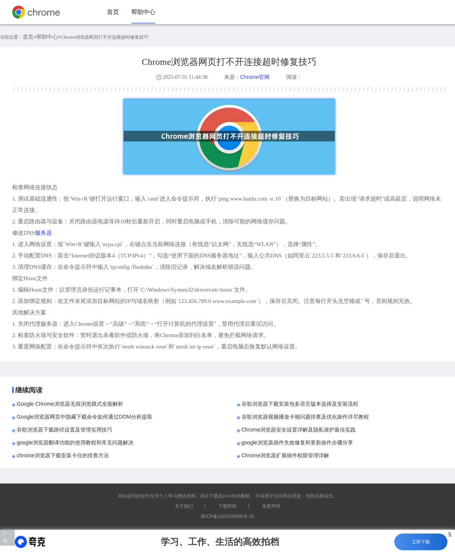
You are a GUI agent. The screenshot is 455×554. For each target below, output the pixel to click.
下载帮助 (227, 506)
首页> (29, 37)
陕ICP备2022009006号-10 (227, 516)
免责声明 (271, 506)
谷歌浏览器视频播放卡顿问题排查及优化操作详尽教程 (305, 417)
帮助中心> (48, 37)
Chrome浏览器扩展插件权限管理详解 (285, 455)
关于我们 (184, 506)
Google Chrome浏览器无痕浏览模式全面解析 (70, 404)
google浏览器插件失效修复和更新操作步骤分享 (297, 442)
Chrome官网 (255, 77)
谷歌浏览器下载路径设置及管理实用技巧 (64, 430)
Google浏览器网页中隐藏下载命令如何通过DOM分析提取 (84, 417)
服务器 (43, 232)
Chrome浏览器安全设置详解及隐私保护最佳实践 (299, 430)
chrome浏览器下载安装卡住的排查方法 (63, 455)
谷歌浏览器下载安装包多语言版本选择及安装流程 (300, 404)
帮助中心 (143, 12)
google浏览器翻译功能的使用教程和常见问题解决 (75, 442)
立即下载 (421, 542)
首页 (113, 12)
